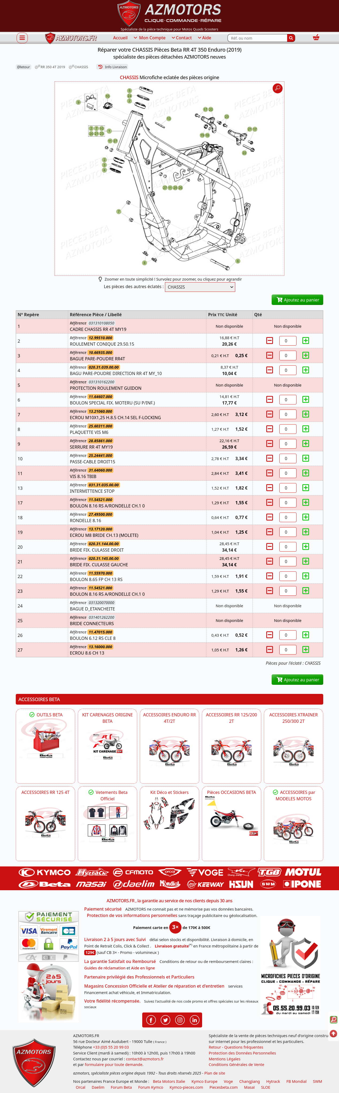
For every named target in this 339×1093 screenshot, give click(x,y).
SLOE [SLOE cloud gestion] (265, 1087)
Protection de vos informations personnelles (132, 915)
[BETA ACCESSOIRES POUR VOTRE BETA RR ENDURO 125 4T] (45, 822)
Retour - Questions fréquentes (236, 1047)
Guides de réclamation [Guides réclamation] (105, 967)
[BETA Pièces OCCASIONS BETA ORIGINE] (231, 816)
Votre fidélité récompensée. (112, 1001)
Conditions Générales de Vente (236, 1064)
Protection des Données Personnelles (242, 1053)
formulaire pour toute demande (113, 1064)
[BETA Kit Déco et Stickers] (169, 813)
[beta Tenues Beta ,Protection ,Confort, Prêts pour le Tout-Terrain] (107, 822)
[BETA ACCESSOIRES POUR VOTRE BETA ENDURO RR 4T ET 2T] (169, 751)
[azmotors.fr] (71, 38)
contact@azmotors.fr (145, 1058)
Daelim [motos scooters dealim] (98, 1087)
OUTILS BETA (45, 715)
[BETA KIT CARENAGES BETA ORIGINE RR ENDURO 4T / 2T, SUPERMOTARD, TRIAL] (107, 744)
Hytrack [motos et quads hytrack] (273, 1081)
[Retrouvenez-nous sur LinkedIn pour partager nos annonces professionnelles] (194, 1019)
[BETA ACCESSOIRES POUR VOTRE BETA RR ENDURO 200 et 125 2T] (231, 751)
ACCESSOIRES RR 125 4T (45, 792)
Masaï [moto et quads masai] (249, 1087)
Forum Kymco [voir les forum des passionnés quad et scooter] (150, 1087)
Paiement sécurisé (103, 909)
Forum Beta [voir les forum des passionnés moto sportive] (121, 1087)
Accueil (120, 38)
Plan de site (214, 1073)
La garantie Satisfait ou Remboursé (120, 961)
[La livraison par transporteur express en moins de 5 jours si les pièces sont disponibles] (48, 992)
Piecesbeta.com (223, 1087)
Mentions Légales (225, 1058)
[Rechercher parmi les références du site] (257, 38)
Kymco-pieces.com (186, 1087)
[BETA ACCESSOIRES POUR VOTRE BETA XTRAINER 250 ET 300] (293, 751)
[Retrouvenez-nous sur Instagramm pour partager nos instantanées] (180, 1019)
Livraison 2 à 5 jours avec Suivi (115, 939)
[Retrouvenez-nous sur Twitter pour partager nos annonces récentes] (165, 1019)
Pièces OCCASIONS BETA (231, 792)
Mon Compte (149, 38)
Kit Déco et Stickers (169, 792)
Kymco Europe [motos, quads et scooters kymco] (204, 1081)
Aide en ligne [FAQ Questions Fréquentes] (143, 967)
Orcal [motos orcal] (81, 1087)
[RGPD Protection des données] (290, 944)
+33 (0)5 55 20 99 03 (111, 1047)
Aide (204, 38)
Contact (181, 38)
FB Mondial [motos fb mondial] (296, 1081)
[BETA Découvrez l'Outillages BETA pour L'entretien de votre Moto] (45, 738)
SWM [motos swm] (317, 1081)
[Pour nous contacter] (290, 995)
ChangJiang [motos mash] (249, 1081)
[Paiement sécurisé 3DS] (48, 936)
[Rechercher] (291, 38)
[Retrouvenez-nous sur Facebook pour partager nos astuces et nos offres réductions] (151, 1019)
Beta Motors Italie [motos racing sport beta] (169, 1081)
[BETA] (293, 828)
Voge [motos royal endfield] (228, 1081)
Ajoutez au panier (297, 300)
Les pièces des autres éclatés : (134, 286)
